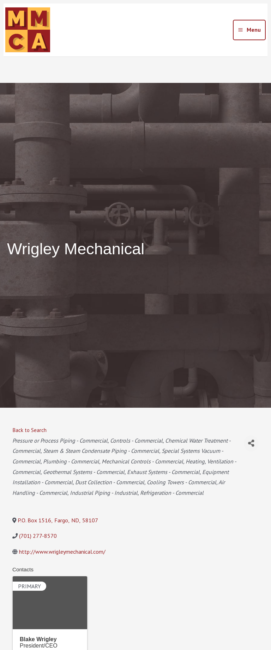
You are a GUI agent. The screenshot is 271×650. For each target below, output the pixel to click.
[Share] (251, 443)
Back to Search (29, 430)
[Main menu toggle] (249, 30)
